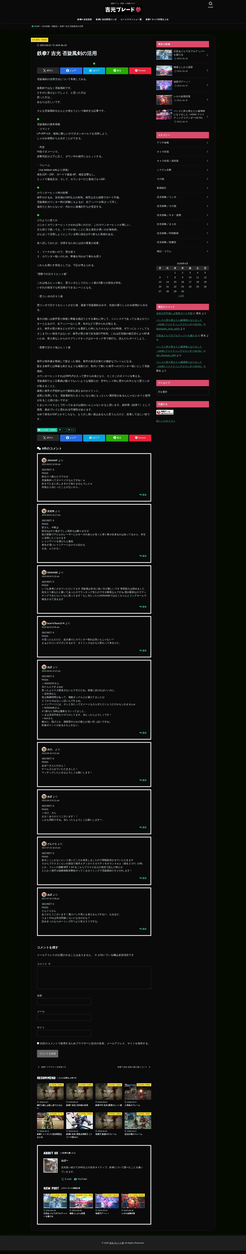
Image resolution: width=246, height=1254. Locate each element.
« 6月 (181, 296)
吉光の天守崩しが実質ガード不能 (174, 313)
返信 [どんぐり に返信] (144, 878)
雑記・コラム (164, 251)
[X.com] (66, 1183)
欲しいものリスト (165, 421)
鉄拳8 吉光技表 (84, 19)
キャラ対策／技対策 (168, 161)
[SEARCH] (210, 4)
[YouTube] (80, 1183)
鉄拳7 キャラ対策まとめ (157, 19)
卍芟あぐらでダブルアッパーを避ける (176, 335)
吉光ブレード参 (116, 1247)
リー (63, 430)
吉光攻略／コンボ (166, 197)
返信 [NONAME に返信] (144, 607)
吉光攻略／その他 (166, 206)
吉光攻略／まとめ (166, 224)
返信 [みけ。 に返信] (144, 780)
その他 (160, 179)
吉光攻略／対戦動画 (168, 233)
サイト (41, 1031)
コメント (44, 963)
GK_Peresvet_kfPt (166, 355)
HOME (37, 26)
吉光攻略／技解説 (49, 26)
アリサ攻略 (163, 142)
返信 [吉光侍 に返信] (144, 556)
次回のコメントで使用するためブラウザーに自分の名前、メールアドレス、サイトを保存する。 (95, 1047)
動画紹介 (161, 188)
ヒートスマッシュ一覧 (131, 19)
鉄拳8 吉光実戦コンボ (106, 19)
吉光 (72, 430)
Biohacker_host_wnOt (168, 329)
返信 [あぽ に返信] (144, 733)
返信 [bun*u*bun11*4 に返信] (144, 650)
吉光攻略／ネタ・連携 (169, 215)
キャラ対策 (163, 151)
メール (41, 1015)
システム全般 (164, 170)
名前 (39, 999)
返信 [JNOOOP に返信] (144, 495)
